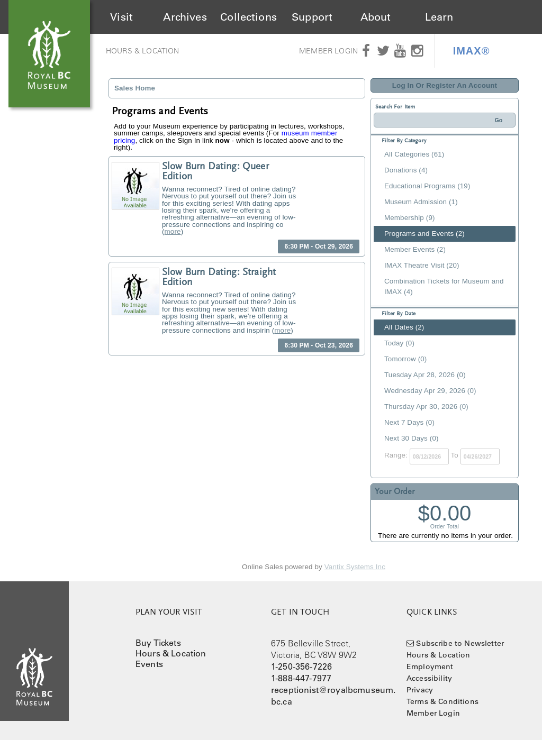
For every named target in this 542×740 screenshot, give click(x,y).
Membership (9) (409, 218)
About (375, 17)
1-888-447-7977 (301, 678)
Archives (184, 17)
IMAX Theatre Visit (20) (421, 265)
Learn (439, 17)
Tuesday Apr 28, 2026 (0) (425, 375)
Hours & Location (142, 51)
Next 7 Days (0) (409, 422)
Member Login (328, 51)
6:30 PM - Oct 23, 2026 (318, 345)
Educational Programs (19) (427, 186)
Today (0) (399, 343)
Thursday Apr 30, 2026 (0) (426, 406)
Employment (430, 666)
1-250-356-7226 (301, 666)
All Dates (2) (404, 327)
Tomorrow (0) (405, 359)
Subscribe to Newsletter (460, 643)
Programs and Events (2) (424, 233)
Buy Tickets (158, 642)
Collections (248, 17)
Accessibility (429, 678)
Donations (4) (406, 170)
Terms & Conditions (442, 701)
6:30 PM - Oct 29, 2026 (318, 246)
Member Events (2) (415, 249)
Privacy (419, 690)
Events (149, 664)
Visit (121, 17)
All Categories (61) (414, 154)
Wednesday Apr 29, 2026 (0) (430, 391)
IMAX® (471, 51)
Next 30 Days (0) (411, 438)
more (173, 231)
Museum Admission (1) (421, 202)
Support (312, 17)
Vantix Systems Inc (354, 567)
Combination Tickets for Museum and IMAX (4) (443, 286)
